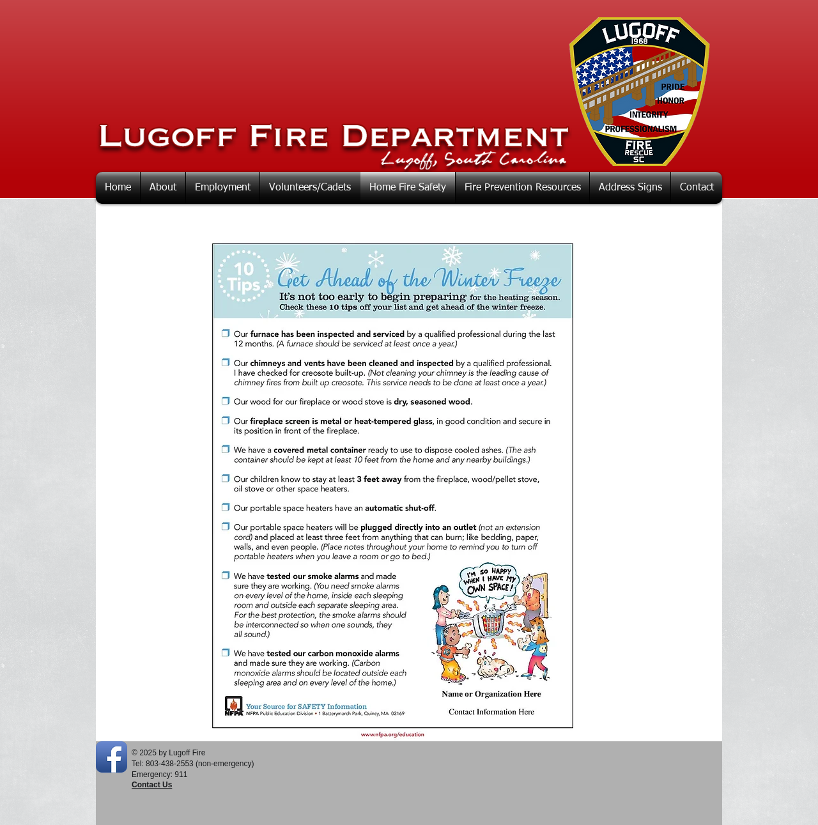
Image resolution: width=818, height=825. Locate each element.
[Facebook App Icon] (111, 757)
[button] (163, 188)
